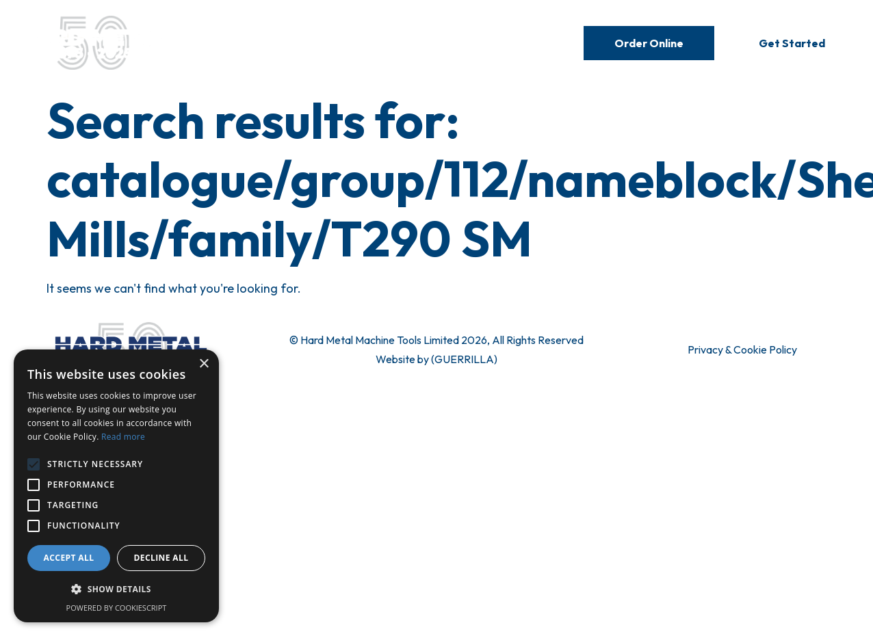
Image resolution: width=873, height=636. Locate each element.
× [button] (203, 364)
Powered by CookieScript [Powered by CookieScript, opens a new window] (116, 607)
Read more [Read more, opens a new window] (123, 436)
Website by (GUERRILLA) (436, 359)
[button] (116, 589)
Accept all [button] (69, 558)
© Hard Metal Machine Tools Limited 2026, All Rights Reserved (436, 340)
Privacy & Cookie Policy (742, 349)
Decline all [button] (161, 558)
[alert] (116, 485)
